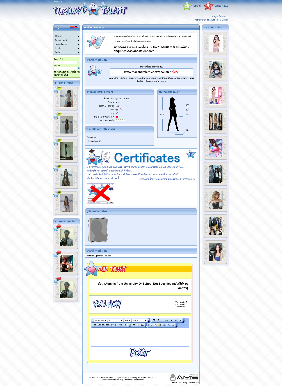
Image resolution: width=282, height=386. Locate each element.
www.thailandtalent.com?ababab (146, 72)
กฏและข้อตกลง (144, 41)
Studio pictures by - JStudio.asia (185, 383)
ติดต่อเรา (58, 52)
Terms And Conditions (146, 377)
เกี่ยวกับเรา (59, 48)
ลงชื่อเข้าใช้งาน (221, 6)
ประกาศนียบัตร (61, 44)
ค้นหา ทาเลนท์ (61, 40)
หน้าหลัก (197, 6)
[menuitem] (64, 33)
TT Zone (58, 36)
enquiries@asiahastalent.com (134, 51)
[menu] (64, 42)
